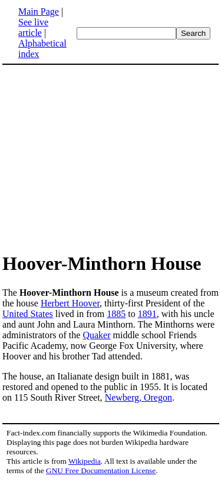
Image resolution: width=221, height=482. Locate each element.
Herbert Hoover (70, 303)
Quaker (96, 335)
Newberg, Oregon (138, 397)
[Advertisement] (101, 157)
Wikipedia (84, 461)
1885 (116, 314)
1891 (147, 314)
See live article (33, 27)
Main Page (38, 11)
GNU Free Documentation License (101, 470)
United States (27, 314)
